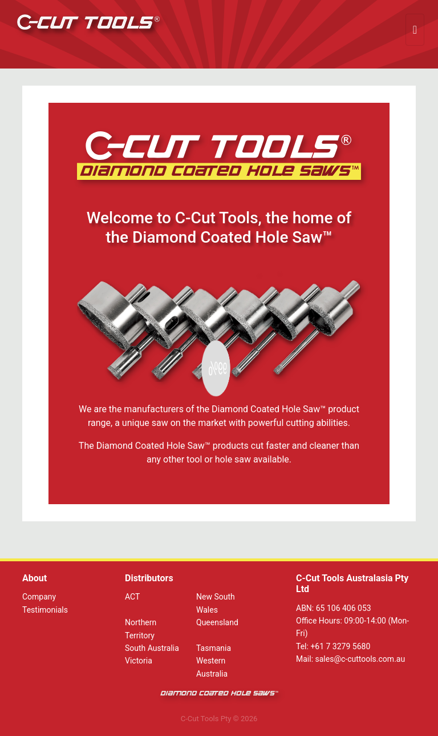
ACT (132, 596)
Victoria (138, 660)
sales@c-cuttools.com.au (360, 658)
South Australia (152, 648)
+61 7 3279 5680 (340, 646)
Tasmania (213, 648)
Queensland (217, 622)
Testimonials (45, 609)
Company (39, 596)
